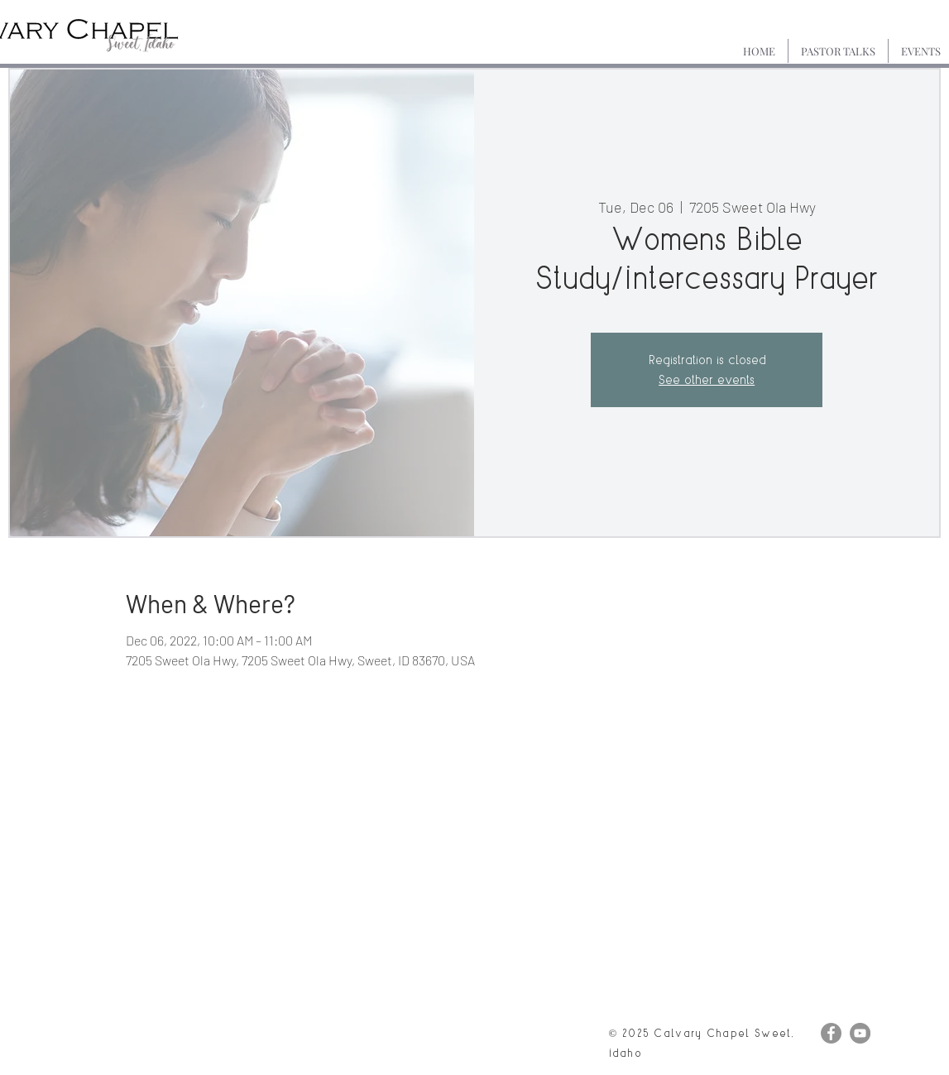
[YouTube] (860, 1033)
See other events (707, 379)
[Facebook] (831, 1033)
